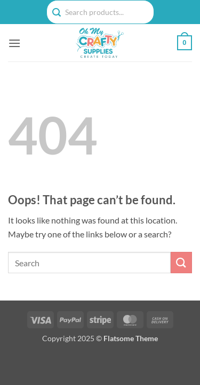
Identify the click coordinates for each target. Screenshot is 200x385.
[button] (14, 43)
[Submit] (181, 262)
